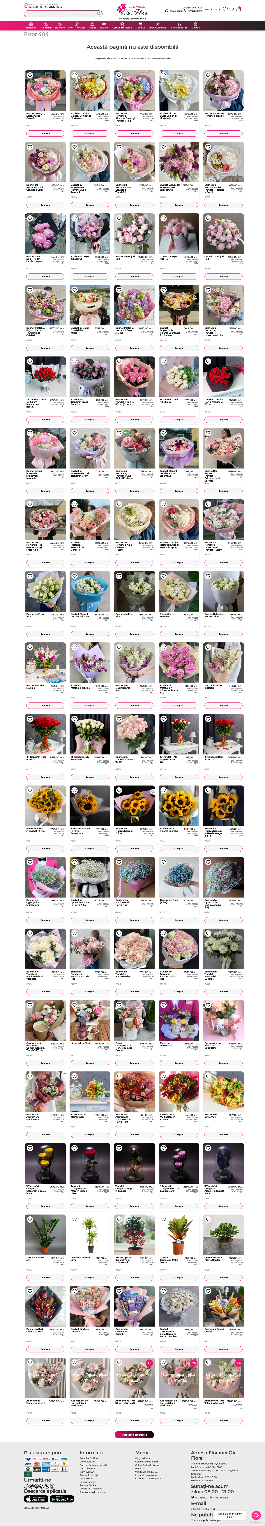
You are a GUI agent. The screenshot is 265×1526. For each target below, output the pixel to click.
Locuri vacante (88, 1482)
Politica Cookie (88, 1485)
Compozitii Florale (122, 27)
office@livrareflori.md (203, 1509)
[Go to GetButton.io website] (256, 1522)
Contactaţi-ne (87, 1461)
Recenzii (139, 1468)
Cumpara (45, 133)
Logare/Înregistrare (146, 1475)
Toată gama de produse (93, 1492)
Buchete (60, 27)
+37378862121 (174, 11)
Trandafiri (31, 27)
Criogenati (46, 27)
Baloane (103, 27)
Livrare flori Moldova (91, 1488)
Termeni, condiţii (89, 1475)
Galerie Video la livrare (147, 1465)
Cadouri (140, 27)
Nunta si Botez (179, 27)
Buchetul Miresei (158, 27)
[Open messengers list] (256, 1515)
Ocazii (92, 27)
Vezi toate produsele (134, 1434)
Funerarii (195, 27)
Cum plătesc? (87, 1468)
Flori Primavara (76, 27)
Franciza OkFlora (89, 1458)
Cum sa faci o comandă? (93, 1465)
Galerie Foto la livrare (146, 1461)
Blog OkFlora (142, 1458)
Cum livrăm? (87, 1472)
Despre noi (86, 1478)
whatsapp (198, 1520)
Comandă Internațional (148, 1478)
